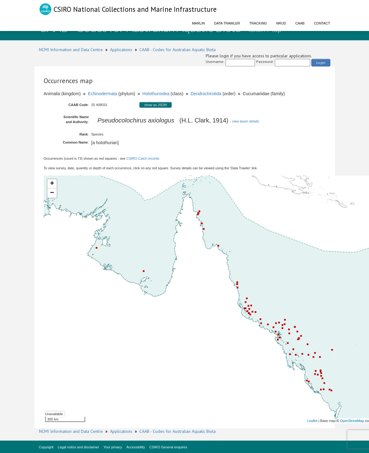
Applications (121, 49)
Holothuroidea (156, 93)
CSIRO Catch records (142, 158)
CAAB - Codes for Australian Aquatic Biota (177, 49)
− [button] (52, 193)
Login (320, 62)
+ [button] (52, 184)
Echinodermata (102, 93)
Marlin (198, 23)
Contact (322, 23)
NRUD (281, 23)
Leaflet (312, 421)
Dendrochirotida (206, 93)
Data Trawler (227, 23)
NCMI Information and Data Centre (71, 49)
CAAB (300, 23)
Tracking (258, 23)
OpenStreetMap (352, 421)
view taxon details (245, 121)
